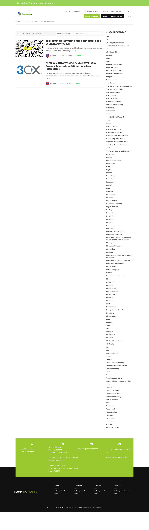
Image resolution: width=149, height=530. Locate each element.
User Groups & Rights (114, 379)
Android (109, 56)
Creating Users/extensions (116, 146)
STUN (108, 358)
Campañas (110, 112)
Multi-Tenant (111, 268)
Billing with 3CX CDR (113, 72)
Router (109, 321)
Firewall (109, 186)
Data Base (110, 155)
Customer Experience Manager (118, 152)
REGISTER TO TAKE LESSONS (112, 17)
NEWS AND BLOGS (91, 12)
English (108, 171)
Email (108, 168)
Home (18, 23)
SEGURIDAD (110, 336)
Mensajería (110, 244)
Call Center (110, 84)
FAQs (104, 12)
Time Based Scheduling (115, 364)
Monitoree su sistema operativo (118, 262)
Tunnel (108, 376)
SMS (107, 348)
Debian (109, 159)
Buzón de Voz (111, 81)
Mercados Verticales (114, 247)
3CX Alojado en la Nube (115, 44)
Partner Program (112, 271)
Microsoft (110, 253)
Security (109, 333)
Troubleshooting (112, 370)
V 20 (108, 386)
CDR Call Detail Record (115, 118)
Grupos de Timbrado (114, 205)
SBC (107, 330)
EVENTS (128, 12)
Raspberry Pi (111, 308)
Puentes (109, 299)
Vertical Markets (112, 392)
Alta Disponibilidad (113, 53)
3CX (107, 41)
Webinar (109, 416)
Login (130, 16)
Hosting (109, 211)
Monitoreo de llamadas (115, 265)
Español (109, 174)
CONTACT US (116, 12)
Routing (109, 324)
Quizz (108, 305)
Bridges (109, 78)
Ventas (109, 389)
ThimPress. (77, 509)
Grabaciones (111, 196)
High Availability (112, 208)
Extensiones (110, 177)
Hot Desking (110, 214)
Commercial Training (114, 134)
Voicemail (110, 407)
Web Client (110, 410)
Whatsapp (110, 420)
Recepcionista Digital (114, 311)
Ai (107, 50)
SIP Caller (109, 339)
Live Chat (110, 230)
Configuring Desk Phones (115, 140)
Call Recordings (112, 100)
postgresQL (110, 283)
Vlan (108, 404)
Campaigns (110, 109)
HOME (66, 12)
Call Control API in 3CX (114, 90)
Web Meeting (111, 413)
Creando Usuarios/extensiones (118, 143)
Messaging (110, 250)
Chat (108, 121)
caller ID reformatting (114, 106)
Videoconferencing (113, 398)
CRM (108, 149)
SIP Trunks (110, 345)
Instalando (110, 220)
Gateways (110, 193)
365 (107, 38)
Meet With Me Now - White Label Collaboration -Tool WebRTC (118, 240)
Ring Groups (111, 317)
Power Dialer (111, 290)
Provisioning (110, 296)
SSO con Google (112, 355)
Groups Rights (111, 202)
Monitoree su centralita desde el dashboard (119, 258)
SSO (107, 351)
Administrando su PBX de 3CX (117, 47)
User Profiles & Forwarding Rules (118, 382)
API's (108, 59)
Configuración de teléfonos (117, 137)
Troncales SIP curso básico (116, 367)
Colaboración (111, 128)
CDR (108, 115)
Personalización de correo (116, 277)
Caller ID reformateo (114, 103)
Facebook (110, 183)
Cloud (108, 124)
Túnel (108, 373)
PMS (107, 280)
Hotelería (110, 217)
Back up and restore (114, 66)
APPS (108, 63)
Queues (109, 302)
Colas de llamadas (113, 131)
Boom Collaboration (114, 75)
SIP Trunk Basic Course (114, 342)
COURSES (76, 12)
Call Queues (111, 97)
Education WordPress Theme (59, 509)
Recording (110, 314)
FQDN (108, 189)
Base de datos (112, 69)
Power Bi (109, 286)
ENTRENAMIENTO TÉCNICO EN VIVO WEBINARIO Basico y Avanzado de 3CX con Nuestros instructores (71, 67)
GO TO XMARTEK (91, 17)
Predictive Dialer (112, 293)
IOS (107, 227)
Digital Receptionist (113, 162)
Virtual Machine (112, 401)
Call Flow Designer (113, 94)
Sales (108, 327)
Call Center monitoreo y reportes (119, 87)
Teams (109, 361)
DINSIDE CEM (110, 165)
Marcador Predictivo (114, 236)
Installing (109, 224)
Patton (109, 274)
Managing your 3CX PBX (115, 233)
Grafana (109, 199)
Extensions (110, 180)
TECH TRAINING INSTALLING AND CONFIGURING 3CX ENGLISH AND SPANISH (73, 44)
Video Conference (113, 395)
